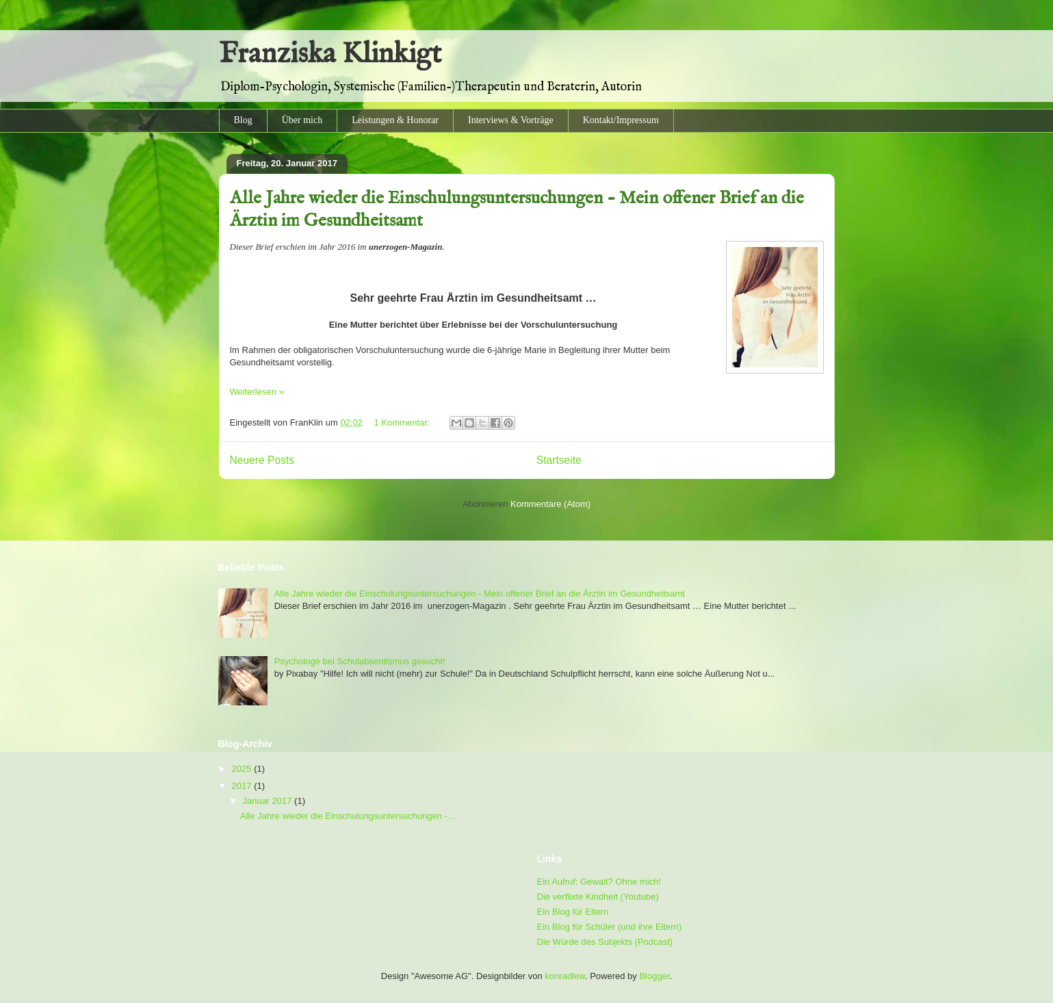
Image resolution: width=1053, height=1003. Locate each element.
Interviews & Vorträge (511, 120)
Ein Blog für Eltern (573, 912)
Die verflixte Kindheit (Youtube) (598, 896)
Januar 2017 (268, 801)
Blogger (654, 976)
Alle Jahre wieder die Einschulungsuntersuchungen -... (347, 816)
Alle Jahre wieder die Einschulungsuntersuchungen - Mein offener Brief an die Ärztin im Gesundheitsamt (479, 593)
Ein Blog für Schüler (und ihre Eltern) (609, 927)
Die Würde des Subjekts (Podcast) (605, 942)
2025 (243, 769)
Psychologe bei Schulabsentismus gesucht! (359, 661)
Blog (243, 120)
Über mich (302, 120)
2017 (243, 786)
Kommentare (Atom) (550, 504)
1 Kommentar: (403, 422)
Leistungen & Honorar (395, 120)
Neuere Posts (262, 460)
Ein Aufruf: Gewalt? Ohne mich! (599, 881)
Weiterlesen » (257, 392)
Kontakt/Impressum (621, 120)
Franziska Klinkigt (330, 54)
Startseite (559, 460)
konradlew (565, 976)
